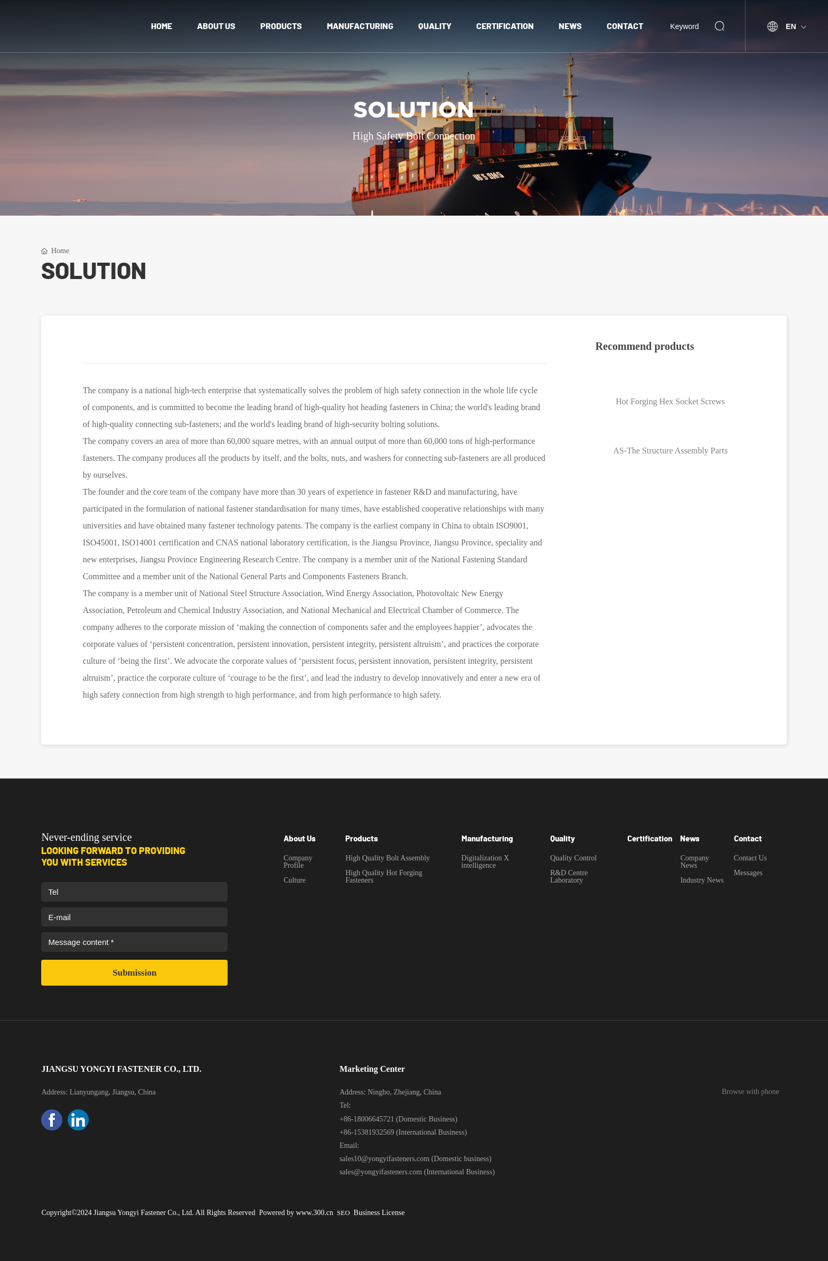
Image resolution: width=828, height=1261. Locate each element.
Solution (413, 110)
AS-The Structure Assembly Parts (670, 450)
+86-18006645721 (367, 1119)
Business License (379, 1213)
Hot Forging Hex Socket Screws (670, 401)
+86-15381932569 (367, 1132)
